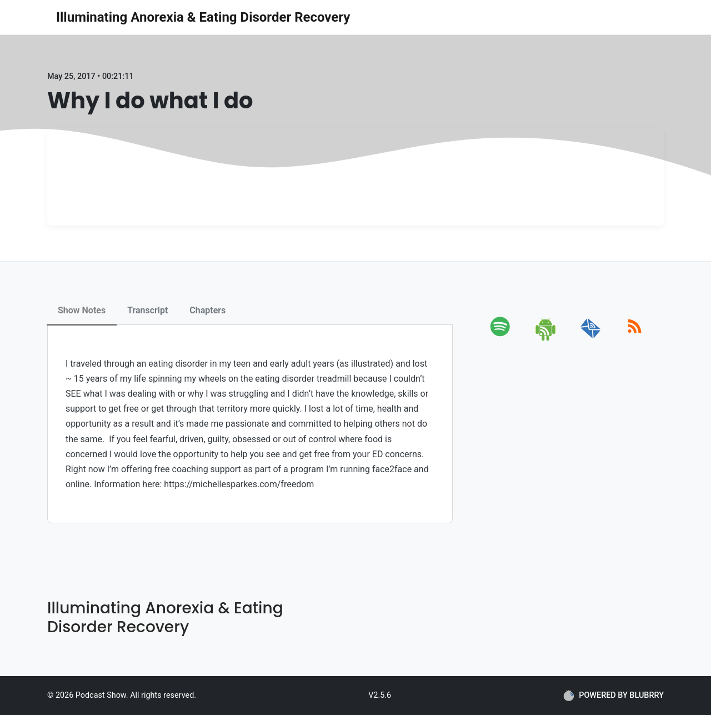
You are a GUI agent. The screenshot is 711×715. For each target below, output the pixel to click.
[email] (590, 338)
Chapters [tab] (207, 310)
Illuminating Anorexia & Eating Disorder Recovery (203, 17)
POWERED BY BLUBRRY (613, 695)
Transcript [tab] (147, 310)
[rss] (634, 338)
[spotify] (502, 338)
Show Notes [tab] (82, 310)
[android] (546, 338)
